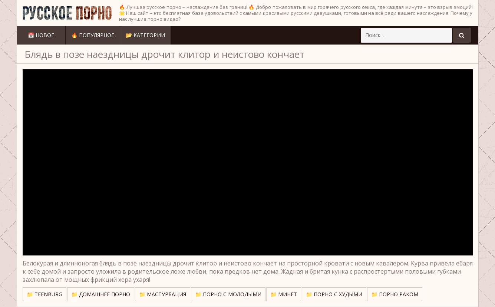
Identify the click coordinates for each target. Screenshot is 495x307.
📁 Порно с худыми (334, 294)
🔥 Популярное (92, 35)
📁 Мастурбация (162, 294)
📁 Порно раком (394, 294)
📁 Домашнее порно (100, 294)
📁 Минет (283, 294)
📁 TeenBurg (44, 294)
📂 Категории (145, 35)
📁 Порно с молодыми (228, 294)
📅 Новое (41, 35)
